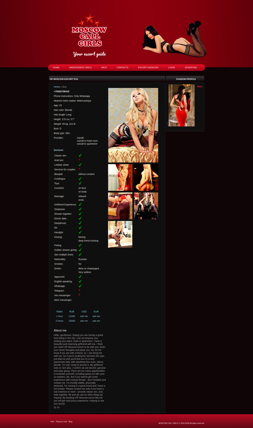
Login (171, 67)
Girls (52, 422)
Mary (200, 86)
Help (104, 67)
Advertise (191, 67)
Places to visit (61, 422)
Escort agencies (148, 67)
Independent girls (80, 67)
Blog (70, 422)
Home (56, 67)
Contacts (122, 67)
